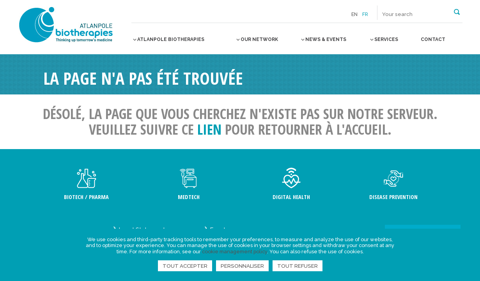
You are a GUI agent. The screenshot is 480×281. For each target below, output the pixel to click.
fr (365, 14)
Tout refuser (297, 266)
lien (209, 129)
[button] (456, 11)
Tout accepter (185, 266)
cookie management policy (234, 251)
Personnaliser (242, 266)
